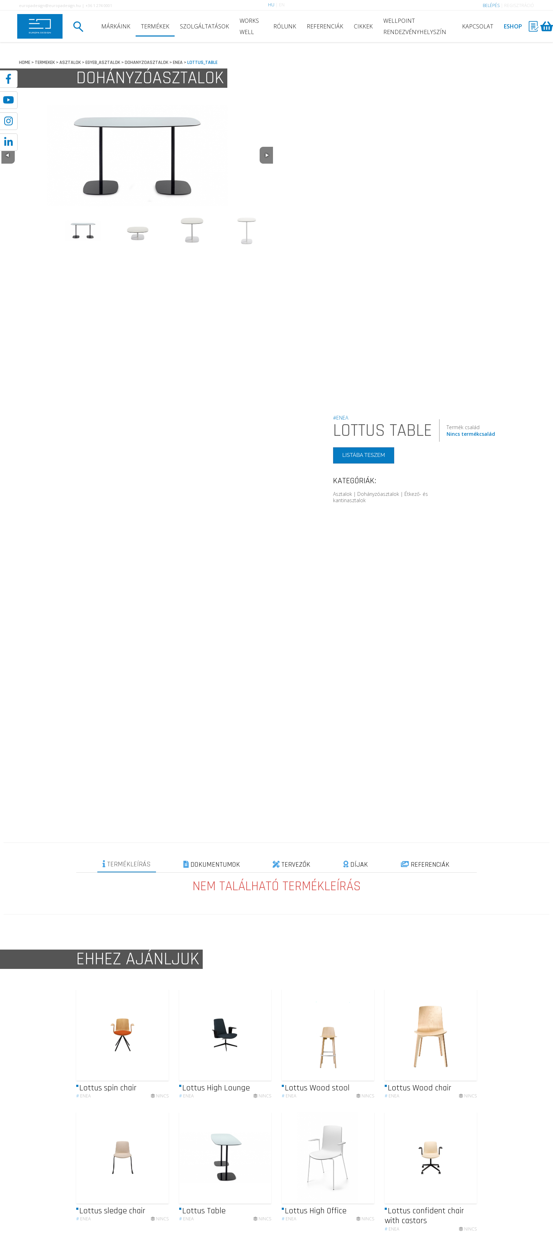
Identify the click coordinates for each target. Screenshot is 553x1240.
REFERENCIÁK (325, 26)
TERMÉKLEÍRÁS (127, 864)
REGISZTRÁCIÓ (519, 5)
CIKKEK (363, 26)
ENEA (178, 62)
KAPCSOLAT (477, 26)
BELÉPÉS (491, 5)
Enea (83, 1100)
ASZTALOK (70, 62)
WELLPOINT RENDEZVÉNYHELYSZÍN (414, 26)
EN (282, 5)
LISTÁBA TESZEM (363, 455)
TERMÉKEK (155, 26)
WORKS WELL (249, 26)
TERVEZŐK (291, 864)
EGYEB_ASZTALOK (102, 62)
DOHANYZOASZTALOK (146, 62)
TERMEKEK (45, 62)
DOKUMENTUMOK (211, 864)
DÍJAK (355, 864)
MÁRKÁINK (115, 26)
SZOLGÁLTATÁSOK (204, 26)
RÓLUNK (284, 26)
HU (271, 5)
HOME (24, 62)
